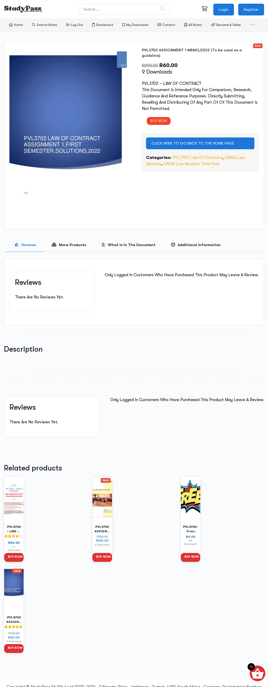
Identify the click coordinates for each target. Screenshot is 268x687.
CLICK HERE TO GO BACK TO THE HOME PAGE (193, 143)
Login (223, 9)
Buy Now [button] (15, 556)
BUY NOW (158, 121)
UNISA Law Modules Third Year (192, 164)
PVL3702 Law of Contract (197, 157)
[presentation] (25, 245)
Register (251, 9)
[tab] (25, 245)
